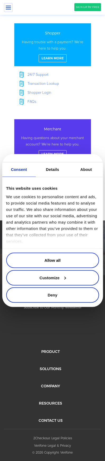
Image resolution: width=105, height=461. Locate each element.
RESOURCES (50, 403)
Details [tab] (52, 169)
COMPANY (50, 386)
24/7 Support (38, 75)
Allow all (52, 260)
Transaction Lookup (43, 84)
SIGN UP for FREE (87, 7)
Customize (52, 277)
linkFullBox (52, 44)
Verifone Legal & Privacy (52, 445)
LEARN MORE (53, 58)
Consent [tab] (19, 169)
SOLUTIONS (50, 368)
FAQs (32, 102)
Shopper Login (39, 93)
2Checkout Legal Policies (52, 438)
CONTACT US (51, 420)
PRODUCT (50, 351)
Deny (52, 295)
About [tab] (86, 169)
